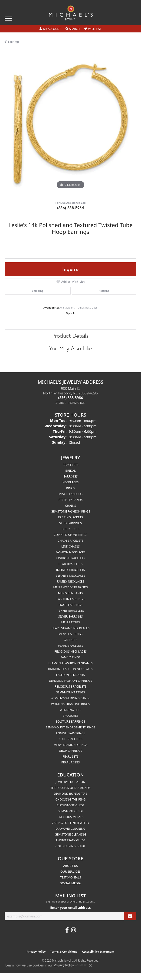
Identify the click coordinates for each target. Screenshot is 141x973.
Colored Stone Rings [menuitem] (70, 535)
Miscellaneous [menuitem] (70, 494)
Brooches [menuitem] (71, 715)
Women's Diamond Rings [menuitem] (70, 704)
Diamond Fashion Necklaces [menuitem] (70, 669)
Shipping (37, 290)
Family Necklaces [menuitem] (70, 581)
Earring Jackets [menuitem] (70, 517)
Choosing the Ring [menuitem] (71, 799)
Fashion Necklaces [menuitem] (70, 552)
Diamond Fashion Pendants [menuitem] (70, 663)
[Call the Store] (70, 397)
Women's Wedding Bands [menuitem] (70, 698)
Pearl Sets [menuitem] (70, 756)
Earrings (14, 42)
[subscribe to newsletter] (130, 916)
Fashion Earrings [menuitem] (70, 599)
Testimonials (70, 877)
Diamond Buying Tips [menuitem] (70, 793)
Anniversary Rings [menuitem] (70, 733)
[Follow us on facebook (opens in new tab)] (67, 930)
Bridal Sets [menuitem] (70, 529)
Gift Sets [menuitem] (70, 640)
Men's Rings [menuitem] (70, 622)
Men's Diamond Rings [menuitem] (71, 745)
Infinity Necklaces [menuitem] (70, 575)
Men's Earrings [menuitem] (70, 634)
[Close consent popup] (90, 965)
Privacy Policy (36, 952)
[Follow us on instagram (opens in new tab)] (73, 930)
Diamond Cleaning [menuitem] (70, 828)
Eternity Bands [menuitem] (71, 500)
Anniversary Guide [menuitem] (70, 840)
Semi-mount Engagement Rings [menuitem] (70, 727)
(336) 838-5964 (70, 207)
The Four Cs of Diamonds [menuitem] (70, 788)
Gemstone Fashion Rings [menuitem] (70, 511)
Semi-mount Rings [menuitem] (70, 692)
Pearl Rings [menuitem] (70, 762)
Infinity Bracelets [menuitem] (70, 570)
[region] (70, 124)
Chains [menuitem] (70, 505)
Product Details (70, 335)
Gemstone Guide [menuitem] (71, 811)
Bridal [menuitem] (70, 470)
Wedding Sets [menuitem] (70, 710)
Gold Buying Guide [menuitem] (71, 846)
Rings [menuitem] (70, 488)
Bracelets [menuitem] (70, 465)
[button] (50, 28)
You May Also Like (70, 348)
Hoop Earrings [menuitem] (70, 605)
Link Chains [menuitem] (70, 546)
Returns (104, 290)
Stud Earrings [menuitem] (70, 523)
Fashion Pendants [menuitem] (70, 675)
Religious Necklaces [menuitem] (70, 651)
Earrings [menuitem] (70, 476)
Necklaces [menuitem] (70, 482)
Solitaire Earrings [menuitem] (70, 721)
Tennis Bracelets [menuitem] (70, 610)
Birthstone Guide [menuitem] (70, 805)
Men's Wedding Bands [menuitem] (70, 587)
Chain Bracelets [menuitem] (70, 540)
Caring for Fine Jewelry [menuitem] (70, 823)
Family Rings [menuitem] (71, 657)
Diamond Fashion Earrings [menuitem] (70, 680)
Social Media (70, 883)
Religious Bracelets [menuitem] (70, 686)
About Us (70, 866)
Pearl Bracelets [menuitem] (70, 645)
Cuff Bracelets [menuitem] (70, 739)
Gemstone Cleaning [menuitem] (70, 834)
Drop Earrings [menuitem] (70, 750)
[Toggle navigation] (8, 18)
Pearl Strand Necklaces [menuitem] (70, 628)
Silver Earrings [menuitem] (70, 616)
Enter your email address (70, 907)
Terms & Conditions (63, 952)
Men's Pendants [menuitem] (70, 593)
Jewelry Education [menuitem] (70, 782)
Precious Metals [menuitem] (71, 817)
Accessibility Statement (98, 952)
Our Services (70, 871)
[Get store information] (70, 403)
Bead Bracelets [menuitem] (71, 564)
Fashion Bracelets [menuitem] (70, 558)
